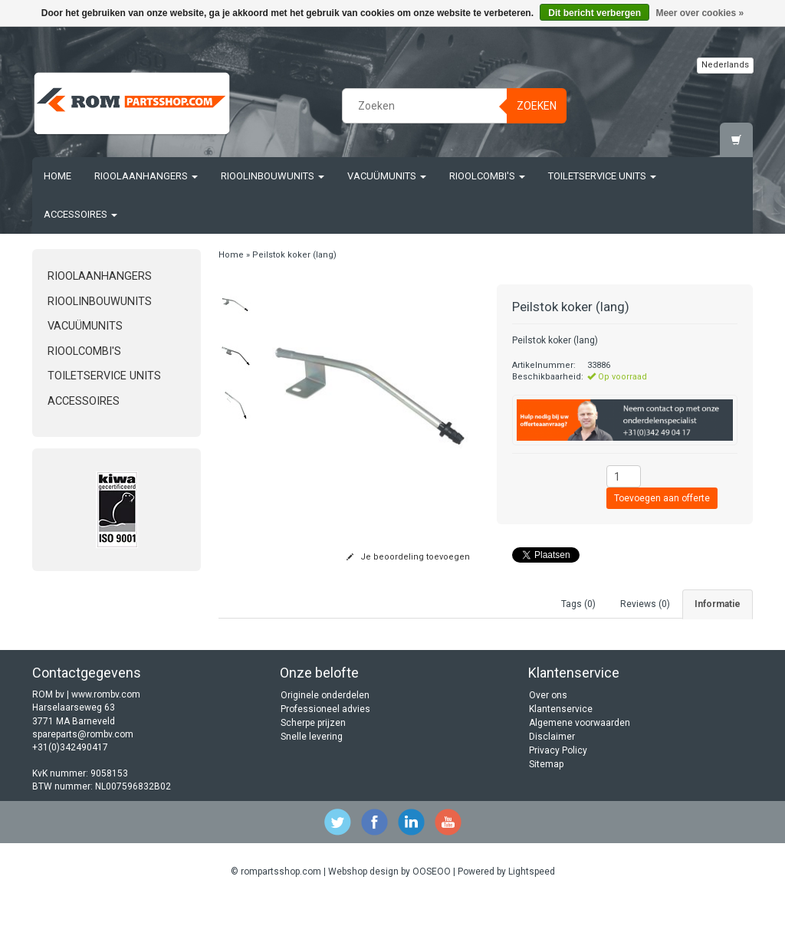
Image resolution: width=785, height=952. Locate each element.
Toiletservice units (602, 176)
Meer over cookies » (699, 13)
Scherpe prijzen (313, 774)
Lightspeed (531, 923)
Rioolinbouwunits (272, 176)
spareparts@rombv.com (82, 785)
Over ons (548, 746)
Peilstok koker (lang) (294, 255)
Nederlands (725, 65)
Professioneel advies (325, 760)
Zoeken (537, 106)
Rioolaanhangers (146, 176)
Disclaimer (552, 788)
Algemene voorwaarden (579, 774)
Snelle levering (312, 788)
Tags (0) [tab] (578, 604)
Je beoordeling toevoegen (408, 557)
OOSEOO (431, 923)
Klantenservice (561, 760)
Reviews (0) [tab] (645, 604)
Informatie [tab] (718, 604)
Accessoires (80, 214)
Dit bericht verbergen (594, 13)
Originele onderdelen (325, 746)
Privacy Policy (558, 801)
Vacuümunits (386, 176)
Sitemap (546, 815)
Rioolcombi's (487, 176)
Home (57, 176)
